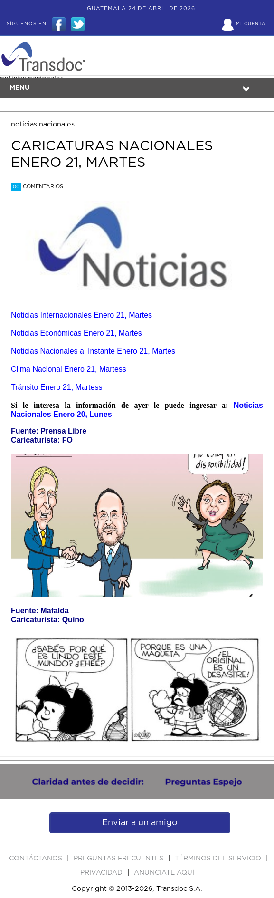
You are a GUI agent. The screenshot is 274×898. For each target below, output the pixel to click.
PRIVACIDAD (102, 872)
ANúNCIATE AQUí (164, 872)
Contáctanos (36, 858)
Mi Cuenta (250, 24)
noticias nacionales (43, 124)
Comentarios (37, 186)
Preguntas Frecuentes (119, 858)
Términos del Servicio (219, 858)
